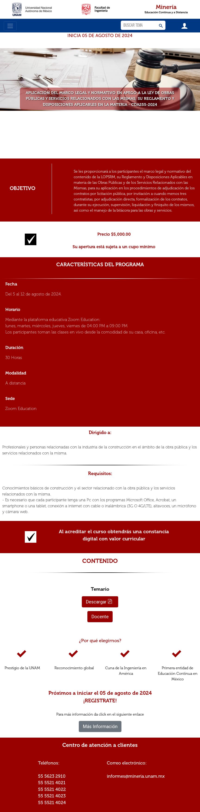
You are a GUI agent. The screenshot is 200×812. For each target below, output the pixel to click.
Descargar (99, 602)
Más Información (100, 726)
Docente (100, 616)
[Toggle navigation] (10, 26)
